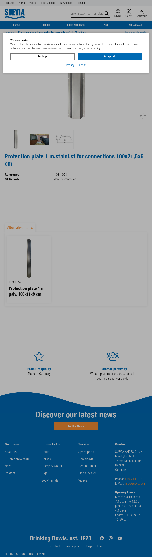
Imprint (82, 65)
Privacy (70, 65)
